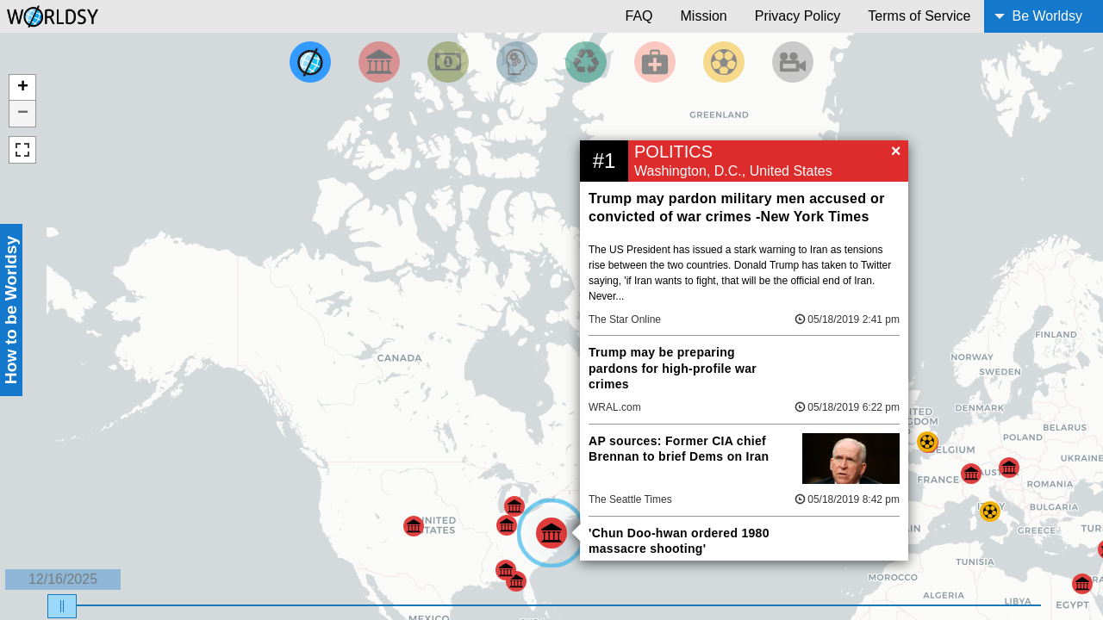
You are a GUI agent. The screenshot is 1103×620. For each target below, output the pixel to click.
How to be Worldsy (11, 310)
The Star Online (625, 319)
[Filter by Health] (655, 62)
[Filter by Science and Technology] (517, 62)
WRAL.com (615, 407)
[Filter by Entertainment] (792, 62)
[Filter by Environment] (586, 62)
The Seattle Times (630, 499)
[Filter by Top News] (310, 62)
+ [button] (22, 88)
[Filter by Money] (448, 62)
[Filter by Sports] (724, 62)
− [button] (22, 114)
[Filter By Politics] (379, 62)
